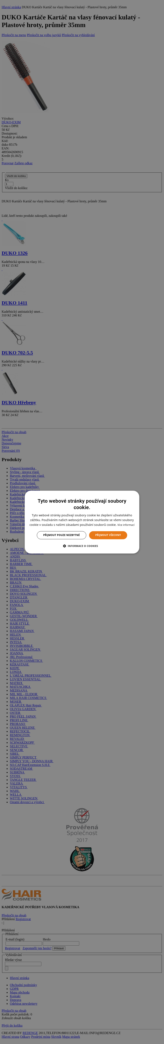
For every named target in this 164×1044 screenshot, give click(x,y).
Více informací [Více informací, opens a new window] (126, 525)
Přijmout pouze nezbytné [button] (61, 535)
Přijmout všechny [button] (108, 535)
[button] (82, 545)
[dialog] (82, 521)
